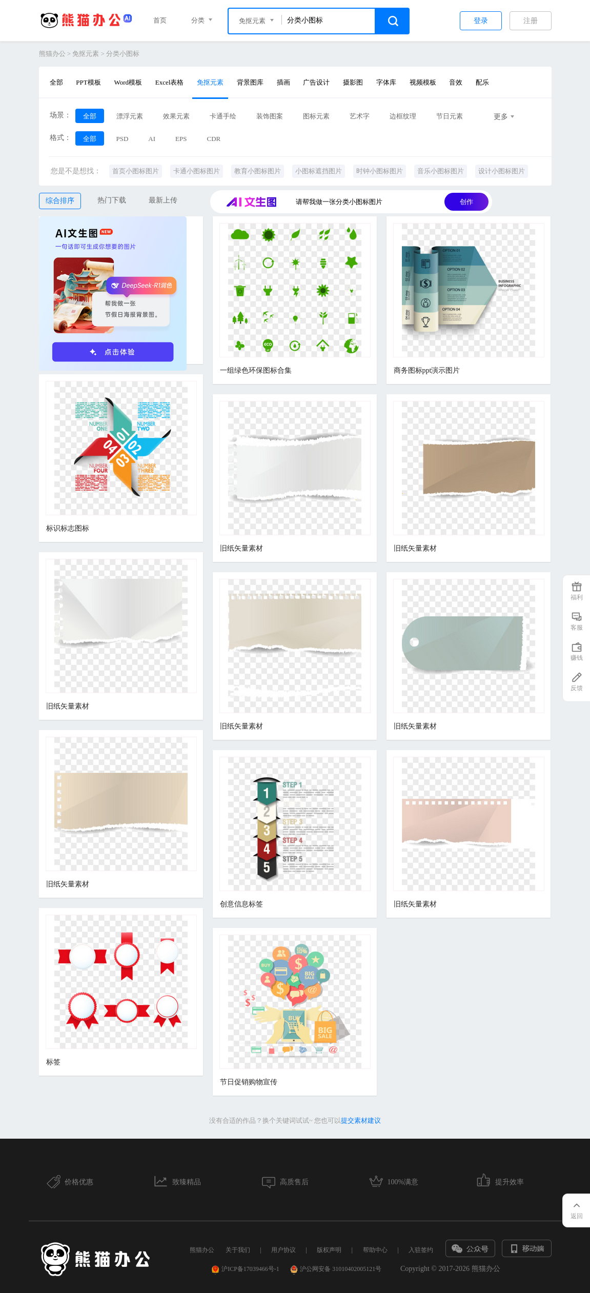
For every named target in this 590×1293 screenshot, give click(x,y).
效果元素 (176, 116)
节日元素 (449, 116)
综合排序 (60, 201)
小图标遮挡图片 (318, 171)
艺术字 (360, 116)
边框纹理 (403, 116)
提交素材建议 (361, 1120)
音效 (455, 82)
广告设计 (316, 82)
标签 (53, 1062)
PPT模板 (88, 82)
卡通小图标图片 (196, 171)
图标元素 (316, 116)
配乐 (482, 82)
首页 (160, 20)
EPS (181, 139)
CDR (213, 139)
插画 (283, 82)
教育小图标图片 (257, 171)
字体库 (386, 82)
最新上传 (163, 200)
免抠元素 (85, 53)
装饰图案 (269, 116)
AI (151, 139)
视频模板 (423, 82)
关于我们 (238, 1250)
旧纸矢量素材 (241, 548)
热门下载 (111, 200)
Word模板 (128, 82)
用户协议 (283, 1250)
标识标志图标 (67, 528)
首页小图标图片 (135, 171)
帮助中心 (375, 1250)
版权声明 (329, 1250)
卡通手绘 (223, 116)
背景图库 (250, 82)
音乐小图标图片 (440, 171)
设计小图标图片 (501, 171)
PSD (122, 139)
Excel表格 (169, 82)
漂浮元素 (129, 116)
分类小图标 (122, 53)
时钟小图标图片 (379, 171)
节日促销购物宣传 (248, 1082)
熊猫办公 (52, 53)
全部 (56, 82)
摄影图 (353, 82)
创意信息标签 (241, 904)
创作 (466, 202)
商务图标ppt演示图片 (427, 370)
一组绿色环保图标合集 (256, 370)
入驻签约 (421, 1250)
